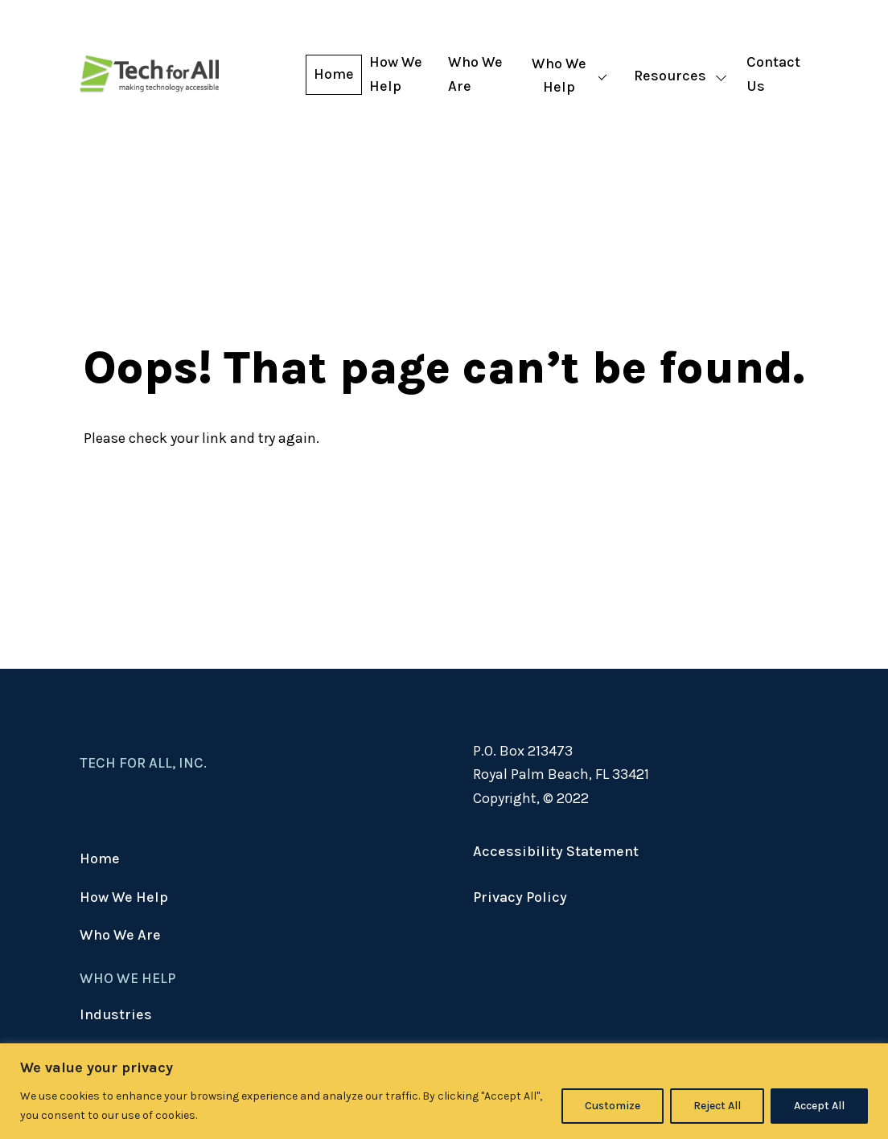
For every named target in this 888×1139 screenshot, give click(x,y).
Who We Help (559, 75)
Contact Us (773, 74)
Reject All (717, 1105)
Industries (116, 1014)
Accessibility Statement (556, 851)
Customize (612, 1105)
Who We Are (475, 74)
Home (334, 74)
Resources (670, 75)
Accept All (819, 1105)
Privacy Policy (520, 897)
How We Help (395, 74)
